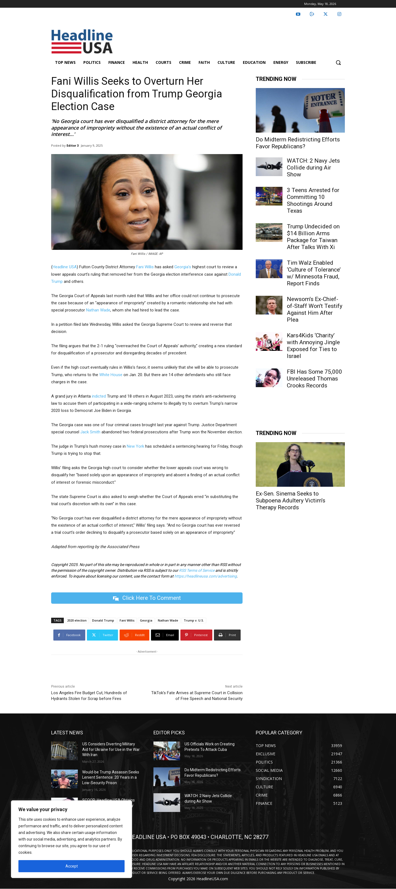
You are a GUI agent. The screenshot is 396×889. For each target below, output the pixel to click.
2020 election (77, 620)
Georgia (146, 620)
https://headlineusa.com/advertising (205, 576)
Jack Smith (90, 432)
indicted (99, 396)
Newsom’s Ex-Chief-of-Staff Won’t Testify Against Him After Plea (314, 309)
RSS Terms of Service (197, 570)
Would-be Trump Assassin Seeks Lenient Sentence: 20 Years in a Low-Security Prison (110, 777)
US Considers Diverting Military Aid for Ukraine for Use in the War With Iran (111, 749)
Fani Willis (145, 266)
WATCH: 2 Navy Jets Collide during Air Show (313, 167)
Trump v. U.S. (194, 620)
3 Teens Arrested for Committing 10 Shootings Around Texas (313, 200)
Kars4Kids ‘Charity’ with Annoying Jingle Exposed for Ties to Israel (313, 345)
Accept (71, 866)
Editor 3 (73, 145)
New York (135, 446)
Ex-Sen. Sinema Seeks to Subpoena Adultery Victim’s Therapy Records (290, 500)
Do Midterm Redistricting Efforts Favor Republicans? (298, 143)
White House (110, 374)
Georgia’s (182, 266)
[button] (338, 62)
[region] (71, 839)
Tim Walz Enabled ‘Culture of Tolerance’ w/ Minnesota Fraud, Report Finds (314, 273)
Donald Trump (103, 620)
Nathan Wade (98, 310)
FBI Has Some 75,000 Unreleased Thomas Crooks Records (314, 378)
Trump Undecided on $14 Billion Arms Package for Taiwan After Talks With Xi (313, 236)
